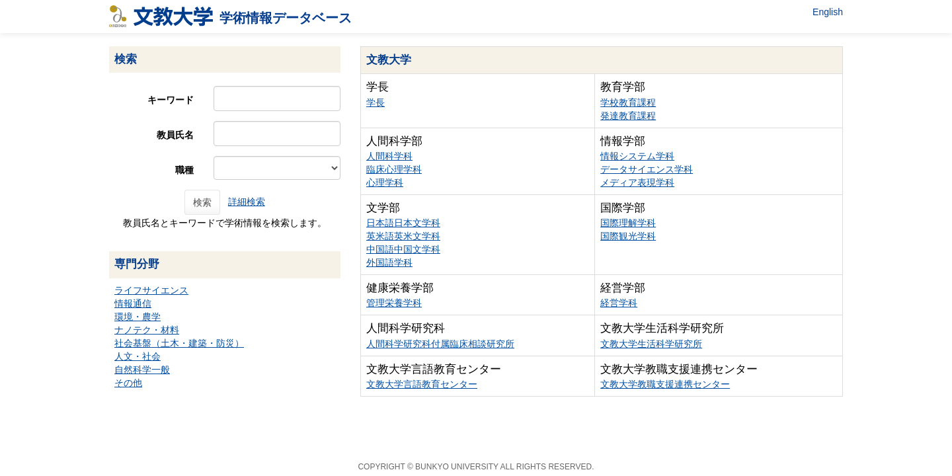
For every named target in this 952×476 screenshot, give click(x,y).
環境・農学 (137, 316)
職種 (184, 170)
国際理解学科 (628, 223)
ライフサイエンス (151, 290)
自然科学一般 (142, 369)
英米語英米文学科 (403, 236)
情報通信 (132, 303)
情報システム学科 (637, 156)
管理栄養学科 (394, 303)
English (828, 12)
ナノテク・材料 (146, 330)
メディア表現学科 (637, 182)
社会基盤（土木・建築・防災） (179, 343)
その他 (128, 382)
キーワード (170, 100)
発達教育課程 (628, 115)
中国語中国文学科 (403, 249)
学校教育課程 (628, 102)
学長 (375, 102)
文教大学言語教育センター (421, 384)
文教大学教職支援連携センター (665, 384)
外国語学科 (389, 262)
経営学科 (618, 303)
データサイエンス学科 (646, 169)
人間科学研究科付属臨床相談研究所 (440, 343)
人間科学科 (389, 156)
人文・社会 (137, 356)
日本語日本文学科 (403, 223)
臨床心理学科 (394, 169)
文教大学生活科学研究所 (651, 343)
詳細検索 (246, 201)
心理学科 (384, 182)
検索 (202, 202)
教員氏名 (175, 135)
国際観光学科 (628, 236)
